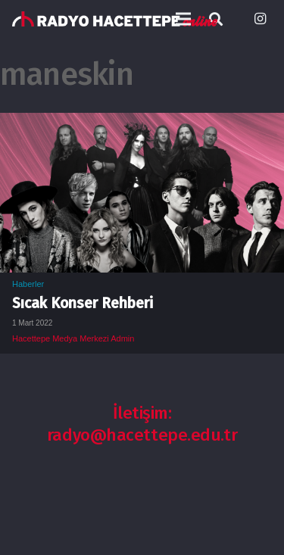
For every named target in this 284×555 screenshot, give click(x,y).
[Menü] (183, 19)
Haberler (28, 283)
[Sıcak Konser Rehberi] (142, 123)
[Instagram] (260, 19)
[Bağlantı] (114, 19)
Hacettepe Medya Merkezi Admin (73, 338)
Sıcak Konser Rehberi (82, 303)
